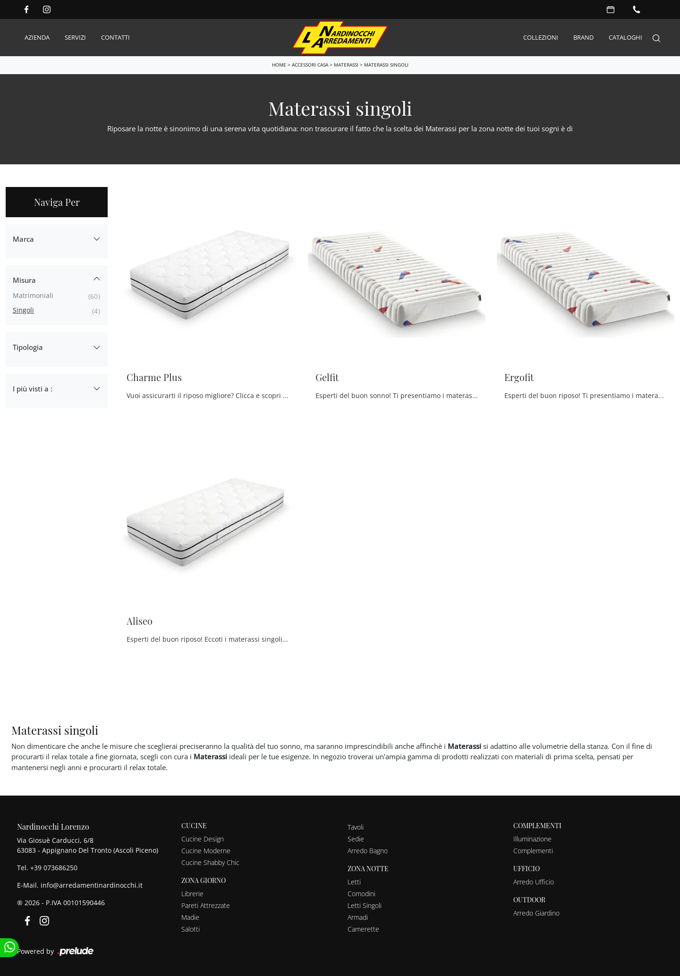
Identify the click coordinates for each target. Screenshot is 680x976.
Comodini (361, 893)
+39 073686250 (53, 867)
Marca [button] (23, 239)
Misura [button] (24, 280)
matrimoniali (33, 295)
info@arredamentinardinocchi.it (92, 885)
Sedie (356, 838)
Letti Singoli (365, 905)
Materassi (346, 64)
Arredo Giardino (536, 912)
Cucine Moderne (205, 850)
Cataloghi (625, 37)
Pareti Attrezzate (205, 905)
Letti (354, 881)
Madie (190, 917)
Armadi (358, 917)
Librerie (192, 893)
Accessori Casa (310, 64)
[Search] (656, 37)
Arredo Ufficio (533, 881)
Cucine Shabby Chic (210, 862)
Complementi (533, 850)
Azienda (37, 37)
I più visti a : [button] (32, 388)
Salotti (190, 929)
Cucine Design (202, 838)
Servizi (75, 37)
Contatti (115, 37)
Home (279, 64)
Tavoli (356, 827)
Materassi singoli (386, 64)
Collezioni (540, 37)
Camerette (363, 929)
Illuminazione (532, 838)
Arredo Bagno (368, 850)
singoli (23, 310)
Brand (583, 37)
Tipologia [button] (28, 347)
